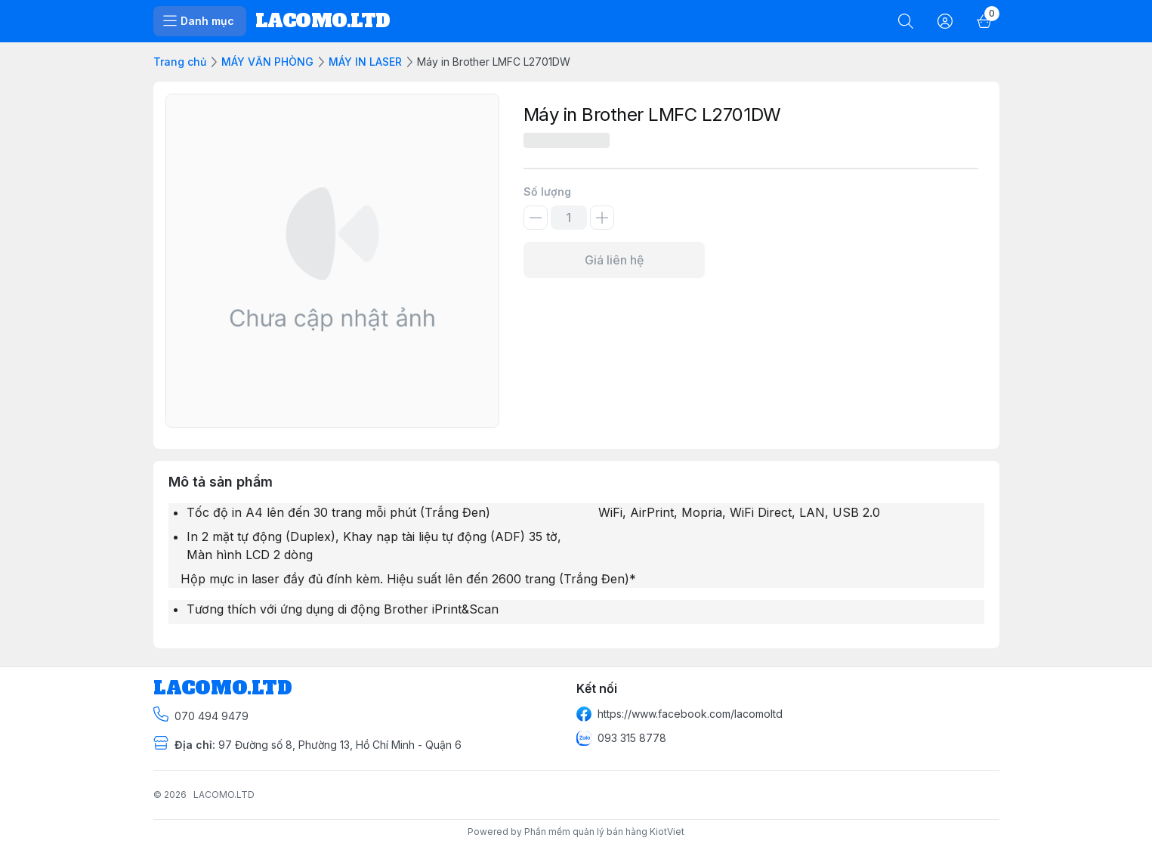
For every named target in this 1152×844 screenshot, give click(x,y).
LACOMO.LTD (224, 794)
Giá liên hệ (614, 260)
